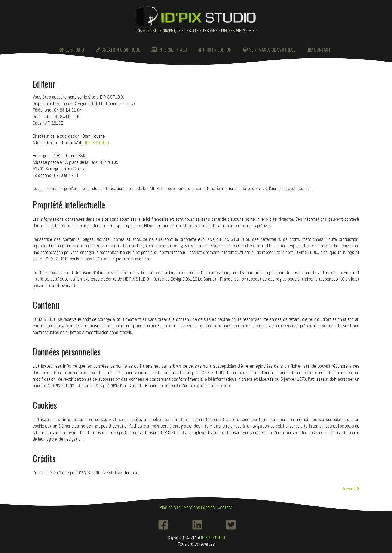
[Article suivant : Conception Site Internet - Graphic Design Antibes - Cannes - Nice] (350, 488)
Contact (225, 507)
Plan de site (170, 507)
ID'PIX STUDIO (97, 143)
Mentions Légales (199, 507)
